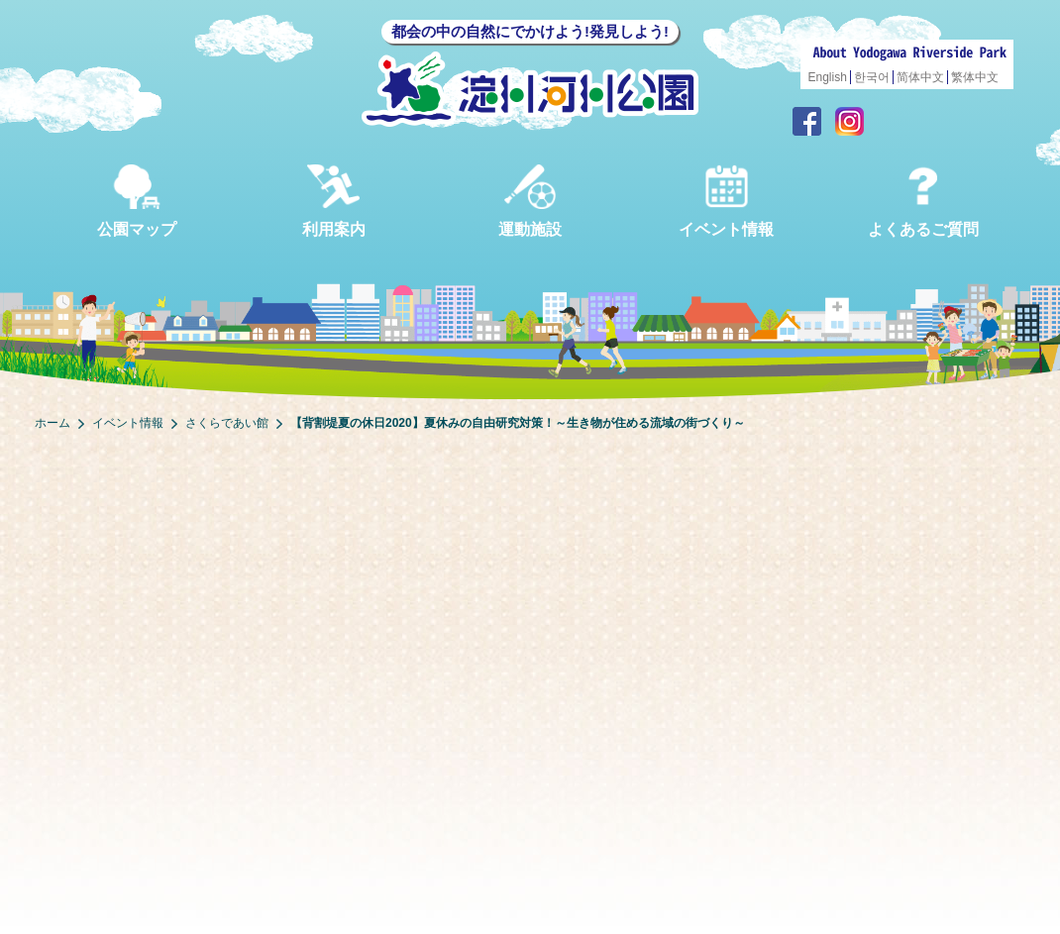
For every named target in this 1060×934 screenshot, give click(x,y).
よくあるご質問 (923, 200)
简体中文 (920, 77)
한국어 (872, 77)
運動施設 (530, 200)
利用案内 (334, 200)
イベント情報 (726, 200)
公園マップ (136, 200)
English (827, 77)
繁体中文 (975, 77)
